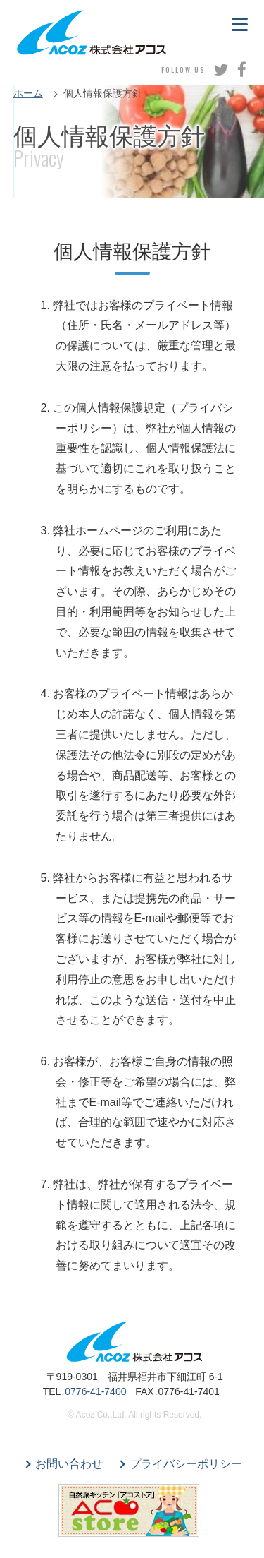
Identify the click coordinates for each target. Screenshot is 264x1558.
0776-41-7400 (95, 1391)
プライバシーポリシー (186, 1464)
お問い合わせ (69, 1464)
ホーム (28, 93)
